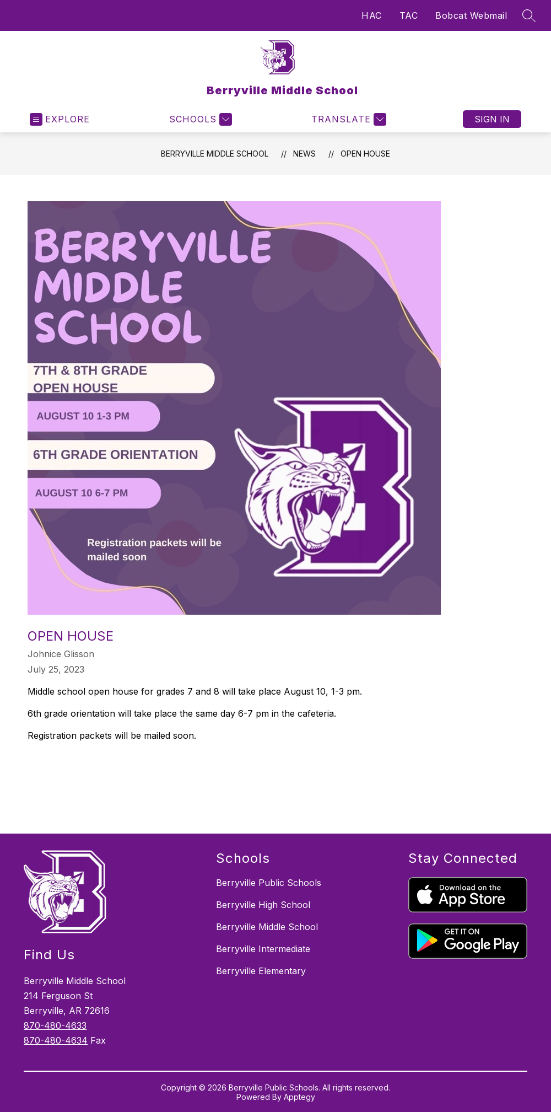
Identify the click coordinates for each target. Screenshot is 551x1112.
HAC (371, 15)
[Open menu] (60, 119)
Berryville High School (263, 904)
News (304, 153)
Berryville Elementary (261, 970)
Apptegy (299, 1097)
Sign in (492, 119)
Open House (365, 153)
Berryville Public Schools (268, 882)
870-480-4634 (56, 1040)
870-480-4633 (55, 1025)
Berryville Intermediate (263, 948)
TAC (408, 15)
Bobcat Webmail (471, 15)
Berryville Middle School (214, 153)
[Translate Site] (347, 119)
